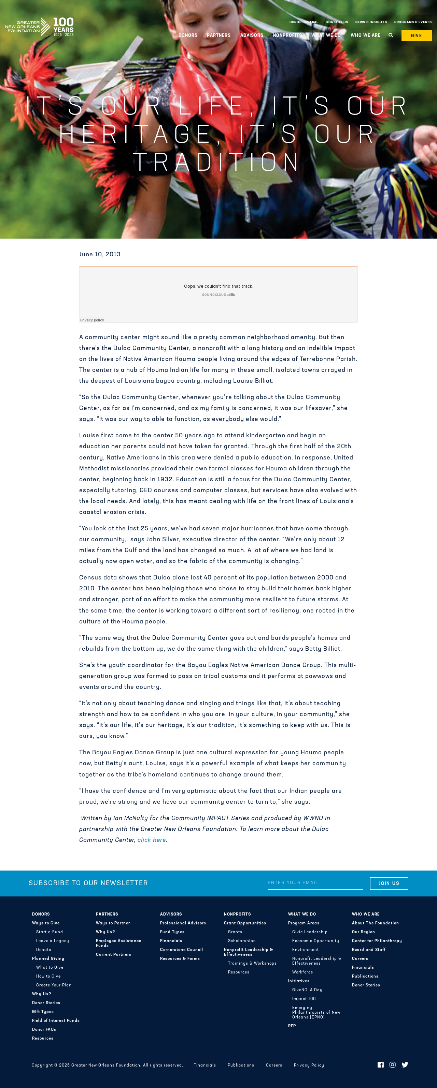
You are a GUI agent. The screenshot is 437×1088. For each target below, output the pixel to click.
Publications (365, 976)
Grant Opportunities (245, 923)
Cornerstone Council (181, 950)
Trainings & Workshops (252, 964)
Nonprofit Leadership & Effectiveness (248, 952)
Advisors (252, 35)
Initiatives (299, 981)
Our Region (363, 932)
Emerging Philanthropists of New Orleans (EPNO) (316, 1012)
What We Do (326, 35)
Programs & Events (413, 22)
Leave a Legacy (52, 941)
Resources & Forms (180, 959)
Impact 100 (304, 999)
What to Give (50, 968)
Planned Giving (48, 959)
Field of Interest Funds (56, 1021)
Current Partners (113, 955)
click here (152, 840)
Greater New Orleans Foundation (39, 20)
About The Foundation (375, 923)
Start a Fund (49, 932)
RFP (292, 1026)
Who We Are (366, 35)
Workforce (302, 972)
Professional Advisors (183, 923)
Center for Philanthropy (377, 941)
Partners (219, 35)
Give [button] (417, 36)
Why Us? (42, 994)
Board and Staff (369, 950)
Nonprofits (287, 35)
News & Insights (371, 22)
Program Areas (304, 923)
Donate (43, 950)
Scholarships (242, 941)
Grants (235, 932)
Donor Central (304, 22)
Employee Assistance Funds (118, 943)
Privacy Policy (309, 1065)
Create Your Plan (54, 985)
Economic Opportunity (315, 941)
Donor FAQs (44, 1030)
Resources (43, 1039)
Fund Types (172, 932)
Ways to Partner (113, 923)
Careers (360, 959)
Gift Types (43, 1012)
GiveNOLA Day (307, 990)
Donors (188, 35)
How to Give (48, 976)
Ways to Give (46, 923)
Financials (171, 941)
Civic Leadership (310, 932)
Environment (305, 950)
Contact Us (337, 22)
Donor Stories (46, 1003)
